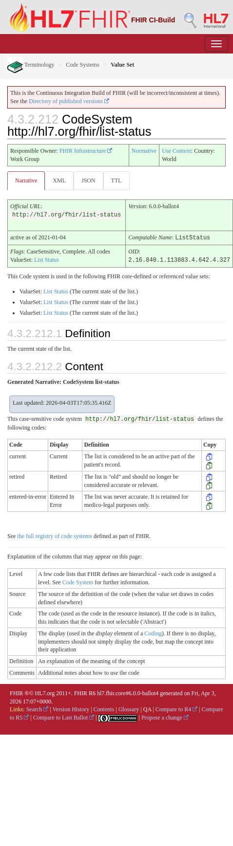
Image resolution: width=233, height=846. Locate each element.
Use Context (176, 150)
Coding (152, 632)
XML (59, 180)
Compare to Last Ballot (63, 716)
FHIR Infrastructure (86, 150)
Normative (144, 150)
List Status (46, 259)
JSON (88, 180)
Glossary (128, 708)
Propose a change (165, 716)
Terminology (31, 64)
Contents (104, 708)
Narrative (26, 180)
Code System (78, 581)
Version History (71, 708)
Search (37, 708)
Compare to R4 (176, 708)
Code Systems (82, 64)
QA (147, 708)
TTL (116, 180)
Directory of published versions (69, 101)
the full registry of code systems (54, 535)
